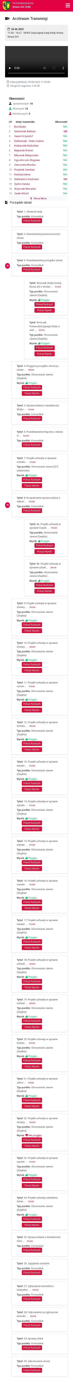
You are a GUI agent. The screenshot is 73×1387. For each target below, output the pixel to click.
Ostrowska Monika (24, 164)
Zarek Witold (21, 193)
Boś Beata (20, 126)
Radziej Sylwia (22, 174)
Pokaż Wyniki (44, 310)
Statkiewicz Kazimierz (26, 179)
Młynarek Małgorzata (26, 155)
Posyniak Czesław (24, 169)
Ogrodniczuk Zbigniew (27, 160)
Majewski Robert (23, 150)
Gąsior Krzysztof (23, 136)
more (58, 286)
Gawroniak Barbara (25, 131)
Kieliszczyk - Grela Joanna (29, 141)
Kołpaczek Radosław (26, 145)
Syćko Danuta (22, 183)
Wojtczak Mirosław (25, 188)
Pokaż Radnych (31, 220)
